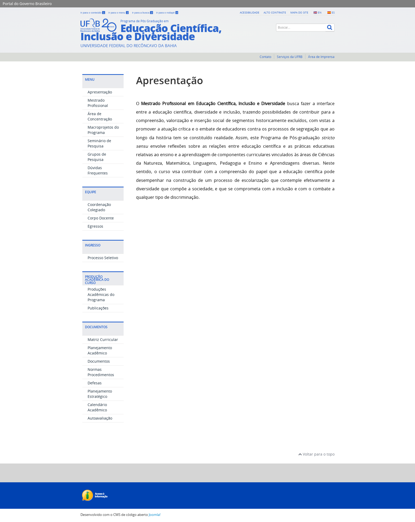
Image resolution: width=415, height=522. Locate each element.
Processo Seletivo (103, 257)
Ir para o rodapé (167, 12)
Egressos (95, 226)
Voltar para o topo (316, 454)
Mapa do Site (299, 12)
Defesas (95, 382)
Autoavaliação (100, 418)
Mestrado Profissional (98, 103)
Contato (265, 57)
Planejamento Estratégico (100, 394)
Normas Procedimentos (101, 372)
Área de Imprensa (321, 57)
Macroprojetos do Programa (103, 130)
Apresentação (100, 91)
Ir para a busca (143, 12)
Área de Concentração (100, 116)
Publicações (98, 307)
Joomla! (154, 514)
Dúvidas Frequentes (98, 170)
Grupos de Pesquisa (97, 157)
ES (333, 12)
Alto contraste (275, 12)
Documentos (99, 361)
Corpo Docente (101, 217)
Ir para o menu (118, 12)
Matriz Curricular (103, 339)
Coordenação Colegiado (99, 207)
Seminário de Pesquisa (99, 143)
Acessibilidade (249, 12)
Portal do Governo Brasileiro (27, 3)
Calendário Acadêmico (97, 407)
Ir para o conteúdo (93, 12)
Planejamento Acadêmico (100, 350)
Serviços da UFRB (290, 57)
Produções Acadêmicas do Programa (101, 294)
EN (320, 12)
